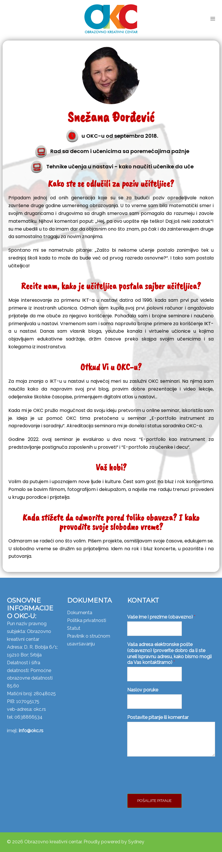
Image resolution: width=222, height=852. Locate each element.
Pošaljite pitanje (154, 800)
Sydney (136, 841)
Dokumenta (79, 612)
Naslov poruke (142, 690)
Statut (73, 628)
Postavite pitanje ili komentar (157, 717)
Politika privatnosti (86, 620)
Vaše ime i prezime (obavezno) (161, 617)
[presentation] (171, 784)
